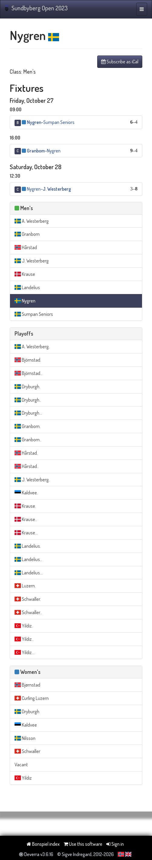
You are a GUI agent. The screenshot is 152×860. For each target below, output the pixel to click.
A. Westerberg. (32, 346)
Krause (25, 274)
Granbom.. (28, 440)
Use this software (83, 844)
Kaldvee (26, 725)
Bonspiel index (43, 844)
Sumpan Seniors (34, 314)
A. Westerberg (32, 221)
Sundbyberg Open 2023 (36, 8)
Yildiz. (24, 626)
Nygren (25, 301)
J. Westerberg (32, 261)
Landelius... (29, 573)
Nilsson (25, 738)
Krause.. (26, 519)
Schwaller (27, 751)
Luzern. (25, 586)
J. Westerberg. (32, 480)
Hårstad (26, 247)
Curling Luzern (32, 698)
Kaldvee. (26, 493)
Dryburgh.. (28, 400)
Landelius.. (28, 559)
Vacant (21, 764)
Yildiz (23, 778)
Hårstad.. (27, 466)
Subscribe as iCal (119, 62)
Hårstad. (26, 453)
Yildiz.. (24, 639)
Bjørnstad (27, 685)
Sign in (115, 844)
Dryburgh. (27, 386)
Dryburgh (27, 711)
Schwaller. (28, 599)
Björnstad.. (28, 373)
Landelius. (28, 546)
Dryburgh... (28, 413)
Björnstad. (28, 360)
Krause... (26, 533)
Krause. (25, 506)
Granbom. (28, 426)
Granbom (27, 234)
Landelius (27, 287)
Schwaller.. (28, 612)
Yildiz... (25, 652)
